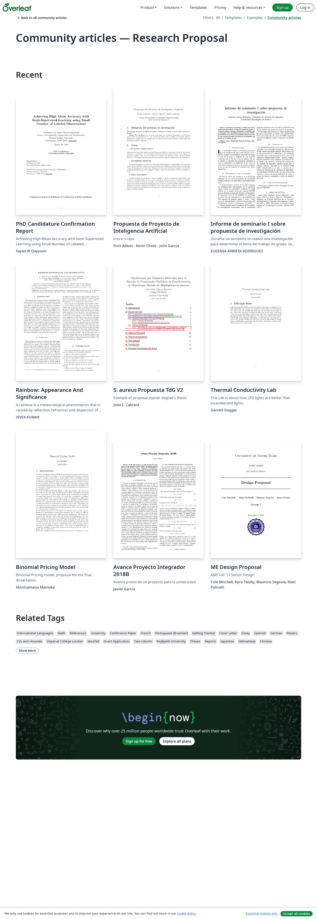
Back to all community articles (42, 18)
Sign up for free (139, 741)
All (218, 17)
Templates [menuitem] (198, 7)
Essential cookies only (262, 913)
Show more (27, 650)
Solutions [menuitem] (172, 7)
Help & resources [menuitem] (248, 7)
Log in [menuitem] (305, 7)
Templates (233, 17)
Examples (255, 17)
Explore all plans (177, 741)
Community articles (284, 17)
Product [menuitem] (147, 7)
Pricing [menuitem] (220, 7)
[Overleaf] (17, 7)
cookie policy (186, 913)
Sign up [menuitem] (282, 7)
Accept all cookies (296, 914)
